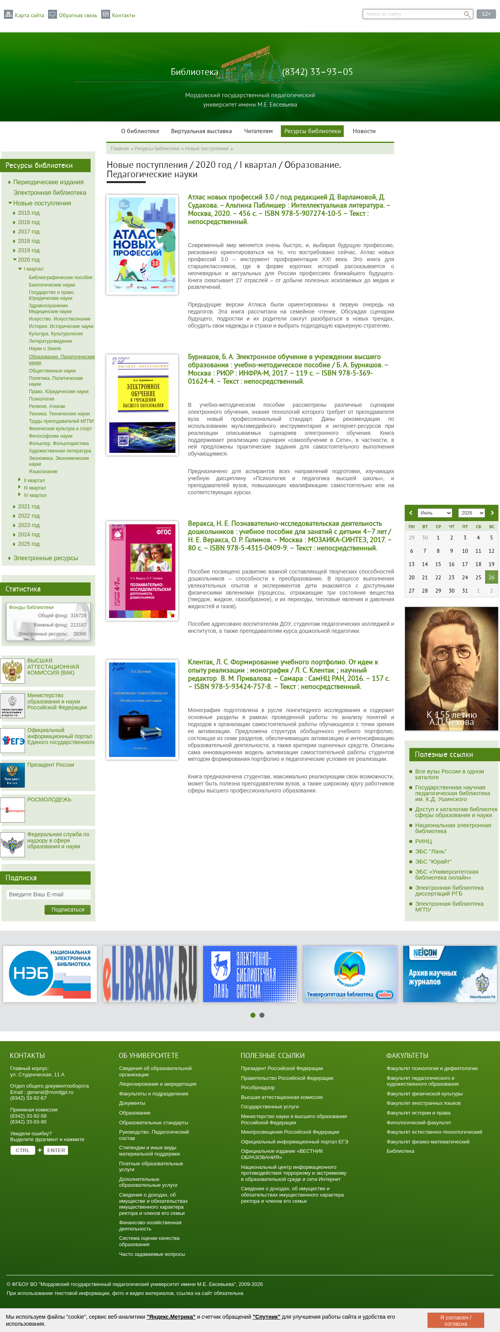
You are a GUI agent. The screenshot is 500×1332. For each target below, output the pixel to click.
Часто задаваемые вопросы (152, 1254)
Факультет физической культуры (425, 1094)
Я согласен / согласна (455, 1320)
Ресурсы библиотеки (312, 131)
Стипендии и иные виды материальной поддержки (149, 1151)
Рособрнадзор (258, 1087)
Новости (364, 131)
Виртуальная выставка (201, 131)
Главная (120, 148)
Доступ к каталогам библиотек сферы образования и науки (456, 812)
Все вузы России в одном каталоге (449, 774)
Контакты (123, 15)
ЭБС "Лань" (430, 851)
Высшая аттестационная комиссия (282, 1097)
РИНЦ (423, 841)
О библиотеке (140, 131)
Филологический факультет (419, 1122)
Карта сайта (29, 15)
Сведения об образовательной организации (155, 1071)
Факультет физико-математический (428, 1142)
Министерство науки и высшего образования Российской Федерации (294, 1119)
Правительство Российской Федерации (287, 1078)
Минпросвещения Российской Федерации (290, 1132)
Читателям (258, 131)
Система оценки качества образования (149, 1241)
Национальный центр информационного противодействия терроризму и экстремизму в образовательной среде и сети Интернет (293, 1173)
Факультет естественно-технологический (434, 1132)
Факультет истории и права (418, 1113)
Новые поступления (207, 148)
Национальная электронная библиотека (453, 828)
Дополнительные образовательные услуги (148, 1182)
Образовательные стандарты (153, 1122)
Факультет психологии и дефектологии (432, 1068)
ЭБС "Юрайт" (433, 861)
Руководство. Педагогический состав (154, 1135)
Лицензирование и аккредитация (157, 1084)
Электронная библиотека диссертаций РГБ (449, 890)
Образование (135, 1113)
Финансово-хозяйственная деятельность (150, 1226)
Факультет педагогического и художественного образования (423, 1081)
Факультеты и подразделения (153, 1094)
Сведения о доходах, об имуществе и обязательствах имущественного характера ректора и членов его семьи (153, 1204)
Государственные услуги (270, 1106)
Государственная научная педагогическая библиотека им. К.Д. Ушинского (452, 793)
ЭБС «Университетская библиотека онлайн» (447, 874)
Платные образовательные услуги (151, 1167)
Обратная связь (78, 15)
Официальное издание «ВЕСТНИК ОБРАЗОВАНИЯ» (282, 1154)
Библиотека (400, 1151)
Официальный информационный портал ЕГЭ (294, 1142)
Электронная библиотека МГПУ (449, 906)
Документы (132, 1103)
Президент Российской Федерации (282, 1068)
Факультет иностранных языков (424, 1103)
